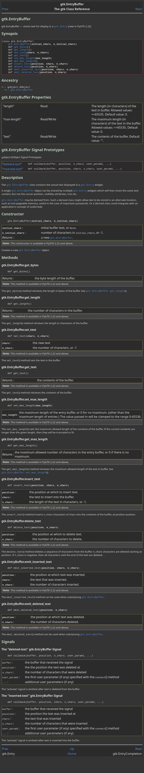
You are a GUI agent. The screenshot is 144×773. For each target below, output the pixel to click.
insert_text (22, 68)
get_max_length (24, 65)
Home (72, 769)
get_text (20, 58)
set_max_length (24, 62)
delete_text (22, 72)
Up (72, 764)
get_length (21, 52)
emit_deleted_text (26, 79)
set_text (20, 55)
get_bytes (20, 48)
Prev (5, 9)
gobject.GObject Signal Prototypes (21, 165)
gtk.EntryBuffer (19, 45)
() (101, 692)
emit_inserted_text (27, 75)
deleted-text (11, 172)
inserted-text (13, 177)
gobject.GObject (19, 94)
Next (138, 9)
